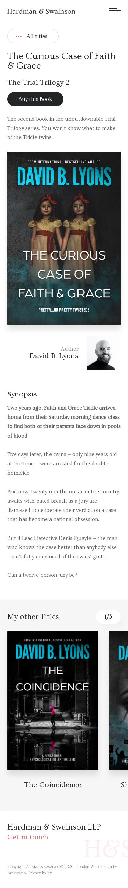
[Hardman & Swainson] (41, 11)
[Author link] (64, 353)
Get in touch (27, 837)
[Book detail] (52, 700)
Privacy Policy (40, 873)
